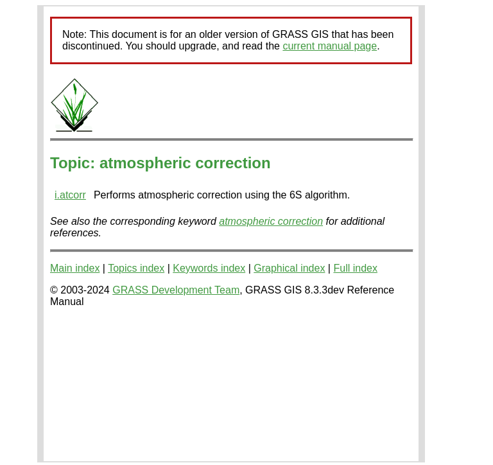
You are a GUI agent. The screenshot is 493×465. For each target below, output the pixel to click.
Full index (355, 268)
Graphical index (289, 268)
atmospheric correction (271, 221)
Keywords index (209, 268)
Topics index (136, 268)
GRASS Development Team (175, 290)
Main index (74, 268)
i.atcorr (70, 194)
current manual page (329, 45)
